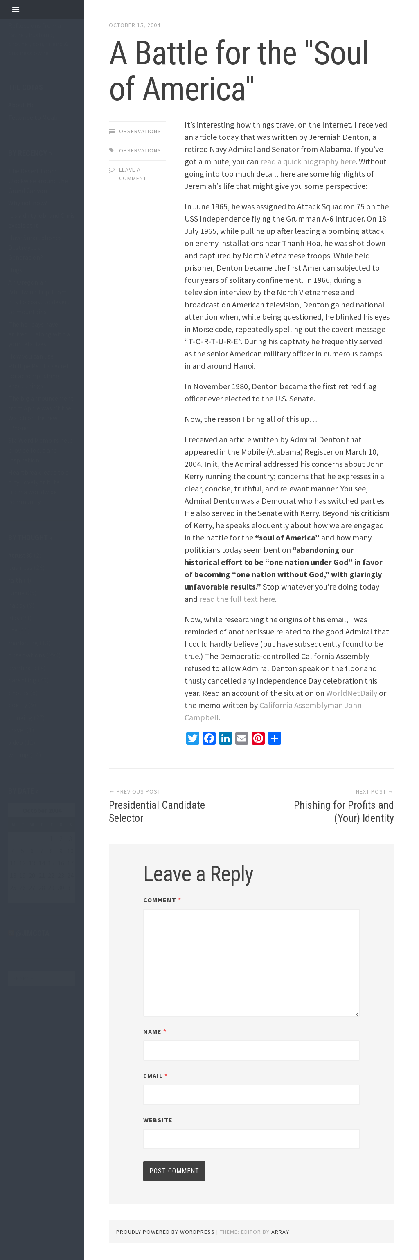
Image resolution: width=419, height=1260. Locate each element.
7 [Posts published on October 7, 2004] (41, 851)
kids (13, 618)
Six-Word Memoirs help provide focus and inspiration (40, 450)
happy (16, 605)
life (13, 630)
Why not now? (27, 203)
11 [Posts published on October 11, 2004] (13, 863)
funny (16, 593)
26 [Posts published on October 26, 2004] (22, 887)
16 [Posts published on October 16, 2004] (61, 863)
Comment (162, 900)
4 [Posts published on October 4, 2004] (13, 851)
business (20, 567)
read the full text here (237, 599)
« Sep (15, 898)
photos (18, 692)
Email (155, 1076)
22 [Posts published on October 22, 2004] (51, 875)
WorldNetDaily (351, 693)
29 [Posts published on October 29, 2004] (51, 887)
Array (280, 1231)
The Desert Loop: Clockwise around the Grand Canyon (38, 181)
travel (16, 730)
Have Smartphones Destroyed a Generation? (35, 247)
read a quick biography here (308, 161)
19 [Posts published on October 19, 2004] (22, 875)
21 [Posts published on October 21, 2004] (41, 875)
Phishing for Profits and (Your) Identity (344, 811)
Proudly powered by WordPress (165, 1231)
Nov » (33, 898)
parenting (22, 680)
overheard (22, 668)
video (15, 742)
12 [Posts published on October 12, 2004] (22, 863)
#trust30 (20, 555)
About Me (21, 105)
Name (155, 1031)
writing (18, 755)
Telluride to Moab (33, 117)
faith (15, 580)
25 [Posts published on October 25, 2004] (13, 887)
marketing (23, 643)
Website (158, 1120)
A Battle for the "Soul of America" (239, 71)
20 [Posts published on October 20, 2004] (32, 875)
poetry (17, 705)
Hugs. (16, 270)
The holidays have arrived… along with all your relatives (41, 334)
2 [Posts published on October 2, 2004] (61, 838)
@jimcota (33, 933)
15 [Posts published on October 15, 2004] (51, 863)
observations (26, 655)
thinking (20, 717)
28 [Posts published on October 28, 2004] (41, 887)
